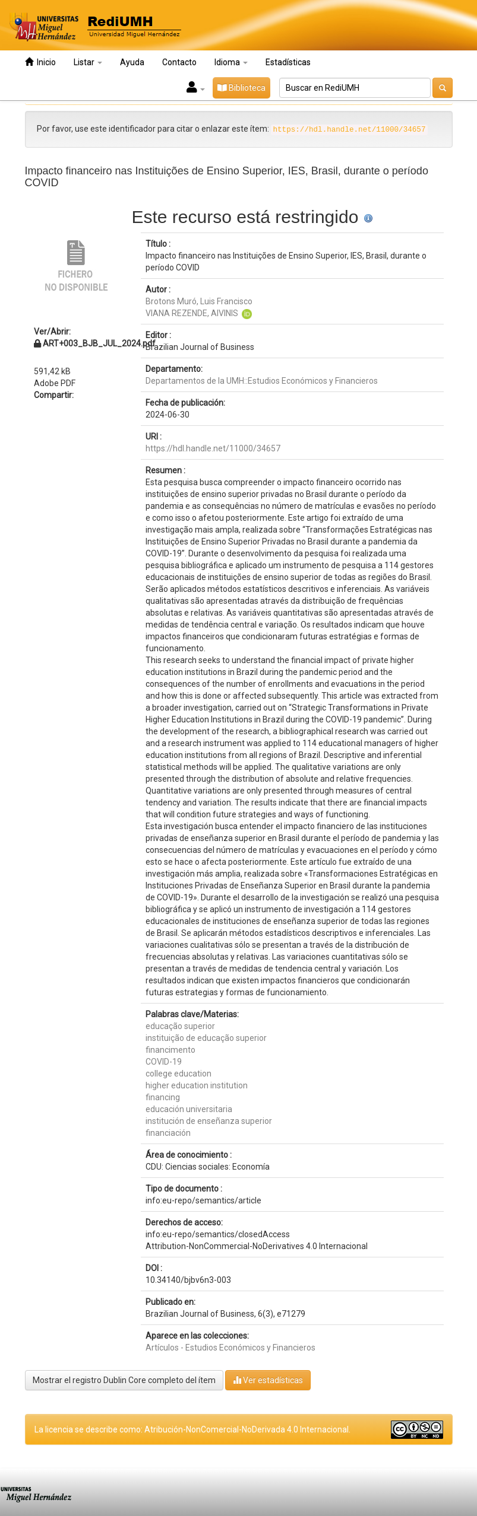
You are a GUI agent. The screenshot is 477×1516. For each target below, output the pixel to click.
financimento (170, 1050)
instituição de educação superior (206, 1038)
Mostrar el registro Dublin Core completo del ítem (124, 1380)
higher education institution (197, 1085)
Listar (88, 62)
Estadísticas (288, 62)
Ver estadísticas (268, 1380)
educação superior (180, 1026)
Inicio (40, 62)
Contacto (179, 62)
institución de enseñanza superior (209, 1121)
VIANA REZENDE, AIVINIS (192, 313)
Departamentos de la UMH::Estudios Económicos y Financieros (262, 381)
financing (163, 1097)
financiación (168, 1133)
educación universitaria (189, 1109)
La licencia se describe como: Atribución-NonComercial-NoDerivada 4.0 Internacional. (192, 1429)
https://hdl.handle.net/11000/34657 (213, 448)
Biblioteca (241, 88)
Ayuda (132, 62)
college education (178, 1073)
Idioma (231, 62)
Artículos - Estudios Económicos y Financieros (230, 1347)
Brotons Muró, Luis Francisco (199, 301)
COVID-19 (164, 1061)
